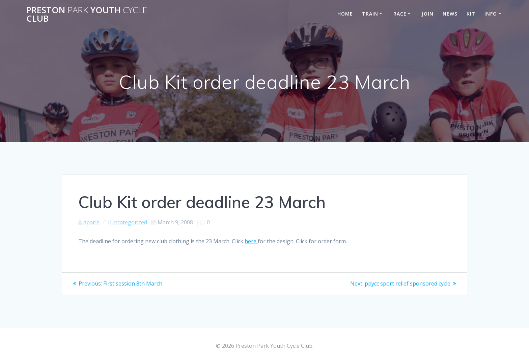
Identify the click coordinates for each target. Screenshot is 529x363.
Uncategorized (128, 222)
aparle (91, 222)
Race (400, 13)
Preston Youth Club (86, 14)
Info (490, 13)
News (450, 13)
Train (370, 13)
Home (345, 13)
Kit (471, 13)
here (251, 241)
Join (428, 13)
